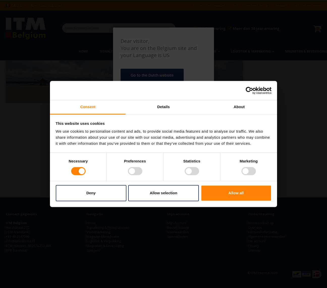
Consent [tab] (88, 107)
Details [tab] (163, 107)
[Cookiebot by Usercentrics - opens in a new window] (249, 90)
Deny (91, 193)
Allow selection (163, 193)
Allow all (236, 193)
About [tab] (239, 107)
